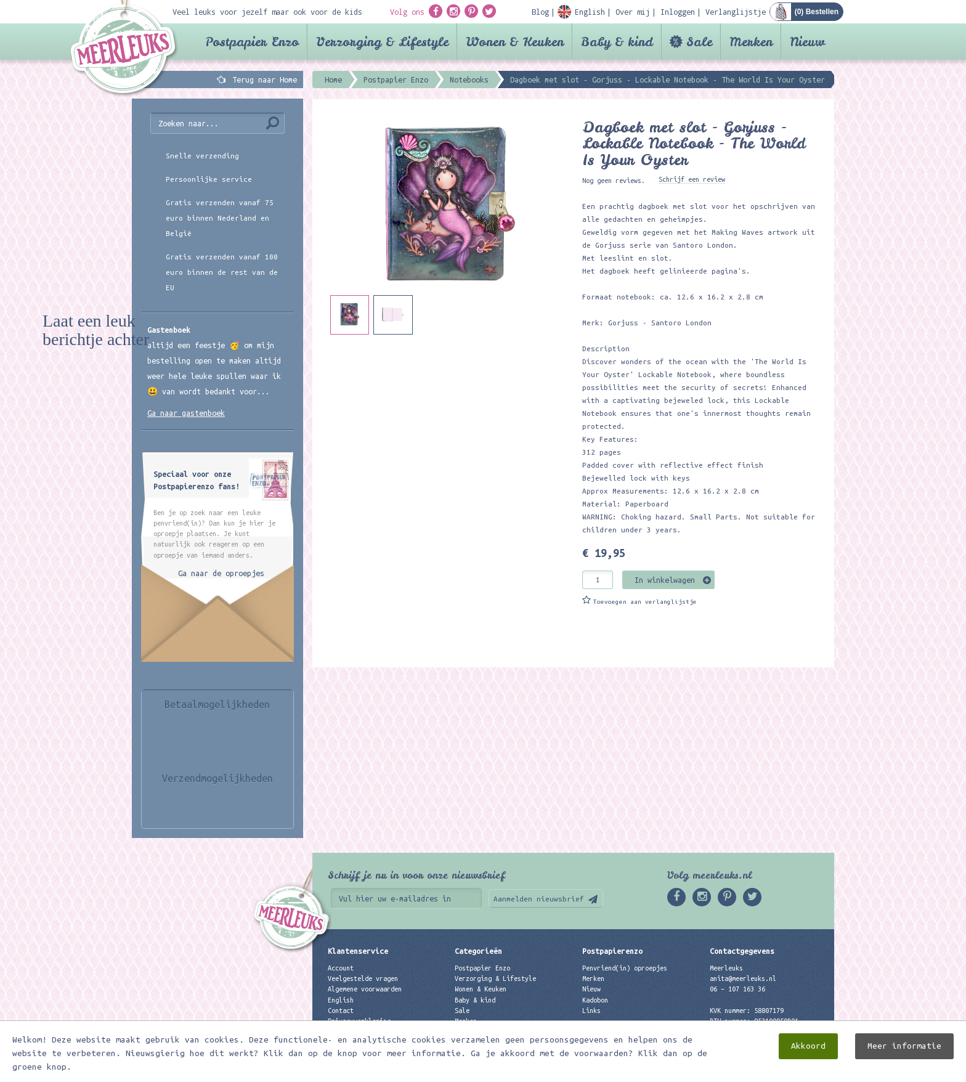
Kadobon (595, 1000)
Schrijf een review (692, 179)
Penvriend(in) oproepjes (624, 968)
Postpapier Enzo (252, 41)
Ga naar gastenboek (186, 413)
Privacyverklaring (359, 1021)
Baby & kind (617, 41)
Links (591, 1010)
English (341, 1000)
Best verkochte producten (499, 1031)
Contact (341, 1010)
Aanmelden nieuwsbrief (538, 899)
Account (341, 968)
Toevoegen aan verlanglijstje (645, 601)
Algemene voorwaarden (365, 989)
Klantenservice (358, 950)
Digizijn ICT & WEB (791, 1070)
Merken (751, 41)
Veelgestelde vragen (363, 978)
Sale (699, 41)
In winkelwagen (665, 580)
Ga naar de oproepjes (221, 573)
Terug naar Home (262, 79)
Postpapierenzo (612, 950)
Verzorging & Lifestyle (382, 41)
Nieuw (807, 41)
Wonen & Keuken (515, 41)
